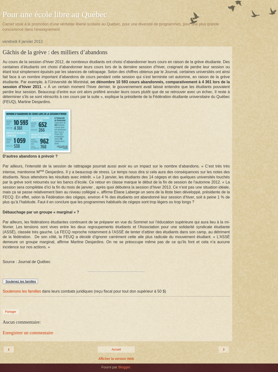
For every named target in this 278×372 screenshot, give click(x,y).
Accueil (116, 349)
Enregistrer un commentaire (28, 332)
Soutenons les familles (22, 291)
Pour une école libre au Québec (54, 14)
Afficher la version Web (116, 359)
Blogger (124, 367)
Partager (10, 311)
